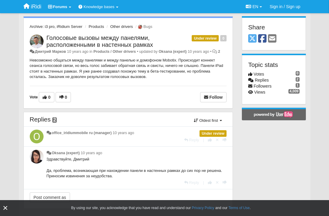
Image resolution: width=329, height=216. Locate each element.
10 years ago (123, 133)
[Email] (272, 39)
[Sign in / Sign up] (285, 7)
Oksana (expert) (173, 52)
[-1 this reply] (225, 140)
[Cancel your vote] (217, 140)
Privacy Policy (203, 208)
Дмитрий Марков (50, 52)
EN (254, 6)
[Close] (5, 208)
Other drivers (121, 26)
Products (96, 26)
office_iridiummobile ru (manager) (82, 133)
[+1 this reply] (210, 140)
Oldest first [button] (208, 120)
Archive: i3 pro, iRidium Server (56, 26)
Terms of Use (239, 208)
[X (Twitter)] (252, 39)
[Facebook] (262, 39)
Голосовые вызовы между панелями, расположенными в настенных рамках (100, 41)
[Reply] (191, 140)
